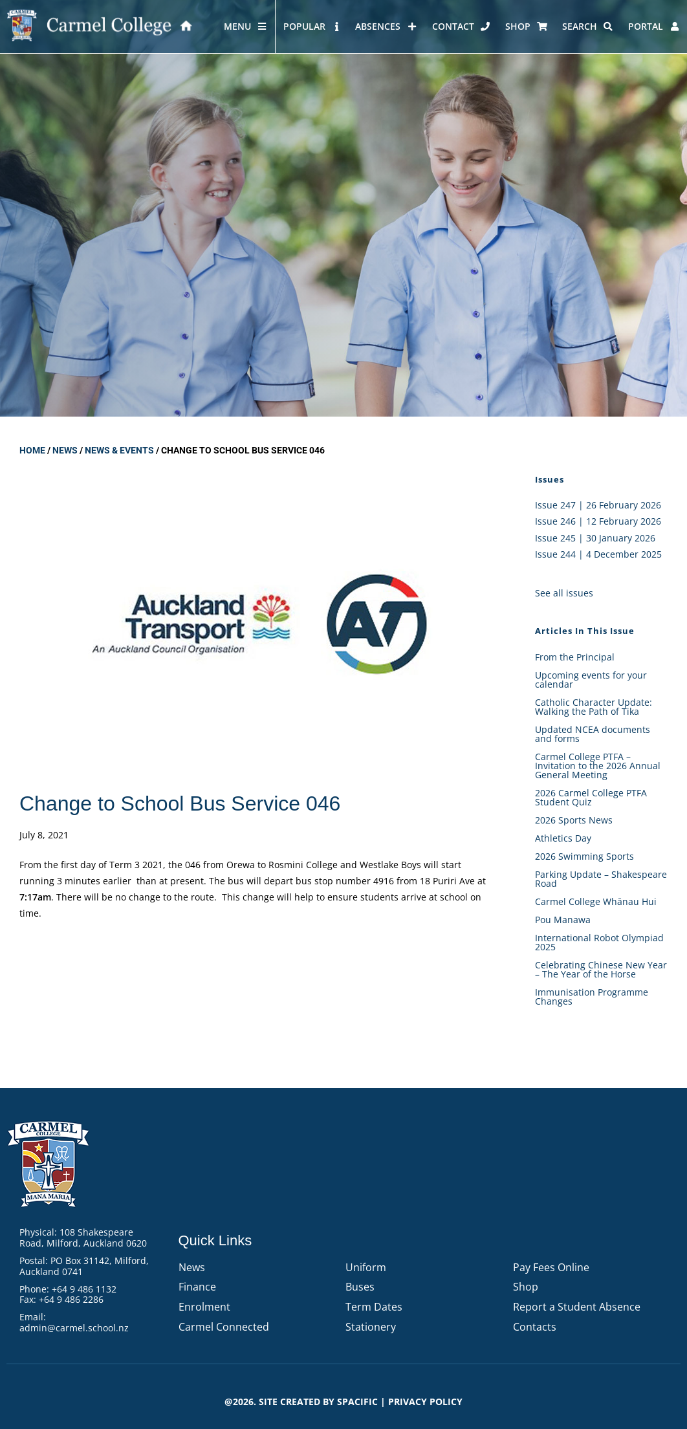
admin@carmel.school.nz (74, 1328)
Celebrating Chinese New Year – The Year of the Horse (601, 969)
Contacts (534, 1327)
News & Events (119, 450)
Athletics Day (563, 838)
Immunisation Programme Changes (591, 996)
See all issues (564, 593)
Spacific (357, 1401)
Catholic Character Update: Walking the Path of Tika (593, 706)
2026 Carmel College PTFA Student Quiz (591, 797)
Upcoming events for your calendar (591, 679)
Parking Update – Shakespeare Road (601, 878)
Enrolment (204, 1307)
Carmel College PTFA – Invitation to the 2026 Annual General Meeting (597, 765)
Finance (197, 1287)
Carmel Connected (224, 1327)
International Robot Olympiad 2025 (599, 942)
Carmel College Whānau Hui (596, 901)
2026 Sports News (574, 820)
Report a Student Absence (576, 1307)
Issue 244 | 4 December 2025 (598, 554)
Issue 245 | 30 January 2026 (595, 538)
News (65, 450)
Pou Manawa (563, 919)
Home (32, 450)
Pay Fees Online (551, 1267)
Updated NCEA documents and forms (592, 734)
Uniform (365, 1267)
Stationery (370, 1327)
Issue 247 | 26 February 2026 (598, 505)
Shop (525, 1287)
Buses (360, 1287)
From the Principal (575, 657)
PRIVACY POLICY (425, 1401)
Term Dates (373, 1307)
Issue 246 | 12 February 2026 (598, 521)
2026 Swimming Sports (584, 856)
